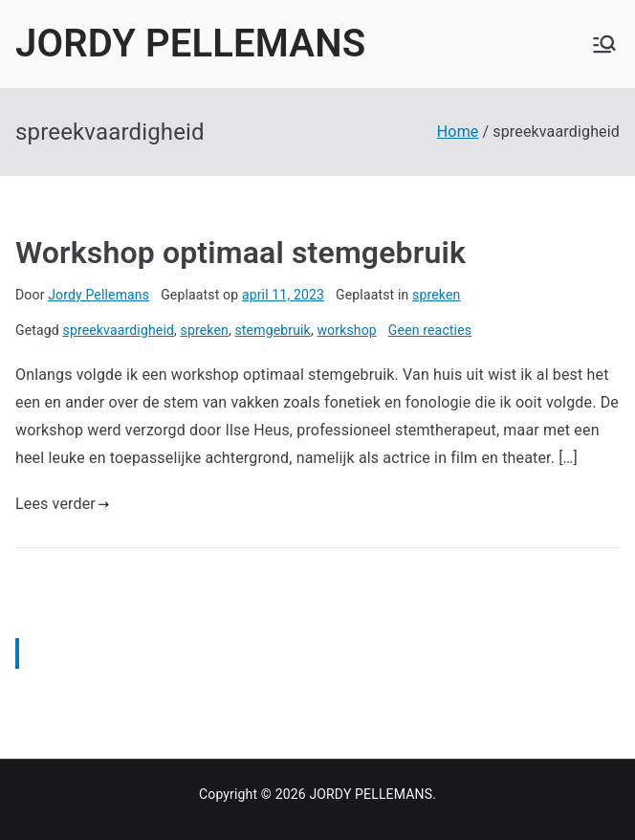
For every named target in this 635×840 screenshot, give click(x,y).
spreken (436, 294)
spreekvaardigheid (118, 330)
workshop (346, 330)
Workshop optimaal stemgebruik (240, 252)
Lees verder (62, 504)
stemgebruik (272, 330)
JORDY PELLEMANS (190, 43)
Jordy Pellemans (98, 294)
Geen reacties (429, 330)
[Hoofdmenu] (604, 44)
